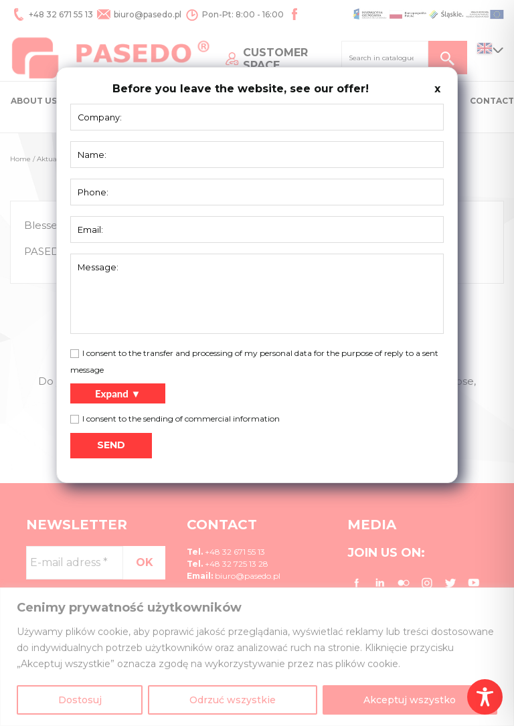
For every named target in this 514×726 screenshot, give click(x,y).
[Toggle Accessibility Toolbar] (485, 697)
